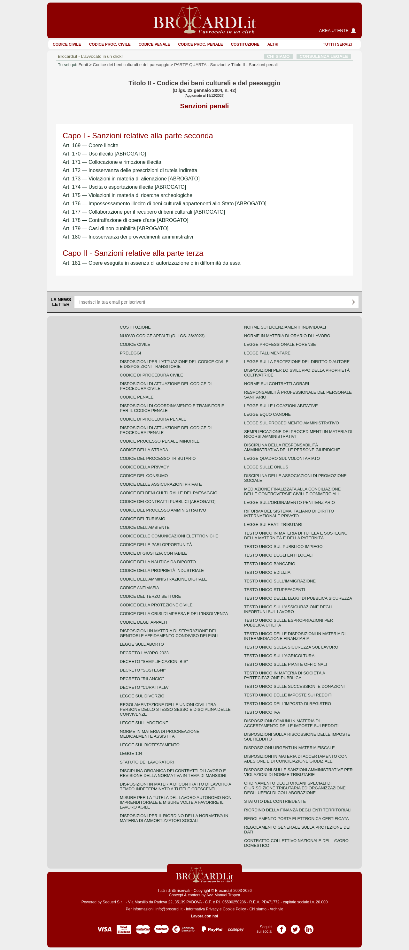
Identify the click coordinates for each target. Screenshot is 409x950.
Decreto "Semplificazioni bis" (154, 661)
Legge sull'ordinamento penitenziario (289, 502)
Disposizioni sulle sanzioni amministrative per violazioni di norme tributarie (298, 772)
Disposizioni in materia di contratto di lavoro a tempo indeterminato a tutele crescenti (175, 786)
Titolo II (254, 64)
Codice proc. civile (110, 44)
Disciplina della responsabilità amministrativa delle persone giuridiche (292, 447)
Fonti (83, 64)
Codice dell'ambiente (145, 527)
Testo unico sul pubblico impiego (283, 546)
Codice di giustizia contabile (153, 553)
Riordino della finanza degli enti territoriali (297, 810)
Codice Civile (67, 44)
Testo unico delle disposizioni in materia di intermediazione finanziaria (294, 636)
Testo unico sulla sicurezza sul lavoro (291, 647)
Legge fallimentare (267, 353)
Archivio (276, 909)
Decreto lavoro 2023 (144, 652)
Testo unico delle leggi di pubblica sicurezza (298, 598)
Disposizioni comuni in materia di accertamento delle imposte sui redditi (291, 723)
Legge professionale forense (280, 344)
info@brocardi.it (169, 909)
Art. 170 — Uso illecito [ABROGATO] (104, 153)
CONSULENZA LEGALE (324, 56)
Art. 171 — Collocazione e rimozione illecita (112, 162)
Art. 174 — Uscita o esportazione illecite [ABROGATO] (124, 187)
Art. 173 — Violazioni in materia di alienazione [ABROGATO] (131, 178)
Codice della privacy (144, 467)
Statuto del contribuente (275, 801)
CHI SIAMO (278, 56)
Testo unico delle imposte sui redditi (288, 695)
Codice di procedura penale (153, 419)
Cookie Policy (234, 909)
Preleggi (130, 353)
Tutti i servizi (337, 44)
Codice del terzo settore (150, 596)
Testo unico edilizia (267, 572)
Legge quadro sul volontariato (282, 458)
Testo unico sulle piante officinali (285, 664)
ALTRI (272, 44)
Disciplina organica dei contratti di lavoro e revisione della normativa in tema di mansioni (173, 773)
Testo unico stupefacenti (274, 589)
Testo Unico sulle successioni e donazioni (294, 686)
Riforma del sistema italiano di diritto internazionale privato (289, 513)
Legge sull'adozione (144, 722)
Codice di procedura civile (151, 375)
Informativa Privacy (202, 909)
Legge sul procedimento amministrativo (291, 423)
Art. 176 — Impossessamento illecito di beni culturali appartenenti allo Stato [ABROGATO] (164, 203)
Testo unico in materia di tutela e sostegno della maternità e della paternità (296, 535)
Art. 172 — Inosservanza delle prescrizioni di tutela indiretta (130, 170)
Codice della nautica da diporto (158, 561)
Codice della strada (144, 449)
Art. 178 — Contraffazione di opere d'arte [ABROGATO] (125, 220)
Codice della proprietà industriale (162, 570)
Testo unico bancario (269, 563)
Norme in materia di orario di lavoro (287, 335)
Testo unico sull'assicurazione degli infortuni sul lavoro (288, 609)
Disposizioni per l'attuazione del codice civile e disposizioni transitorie (174, 364)
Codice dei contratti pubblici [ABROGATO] (167, 501)
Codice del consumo (144, 475)
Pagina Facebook (281, 927)
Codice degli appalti (143, 622)
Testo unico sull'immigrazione (280, 581)
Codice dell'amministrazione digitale (163, 579)
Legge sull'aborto (142, 644)
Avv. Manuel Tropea (223, 895)
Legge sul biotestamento (150, 744)
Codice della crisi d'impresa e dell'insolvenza (174, 613)
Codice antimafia (139, 587)
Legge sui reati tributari (273, 524)
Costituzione (245, 44)
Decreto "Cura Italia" (144, 687)
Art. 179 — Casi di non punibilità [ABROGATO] (115, 228)
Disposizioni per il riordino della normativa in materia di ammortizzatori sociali (174, 818)
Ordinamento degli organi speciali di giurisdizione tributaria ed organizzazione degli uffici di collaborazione (294, 788)
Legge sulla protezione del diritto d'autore (297, 361)
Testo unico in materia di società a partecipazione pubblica (284, 675)
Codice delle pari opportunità (156, 544)
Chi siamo (257, 909)
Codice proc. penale (200, 44)
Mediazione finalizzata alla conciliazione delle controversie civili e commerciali (292, 491)
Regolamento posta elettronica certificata (296, 818)
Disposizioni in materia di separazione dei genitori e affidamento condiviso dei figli (169, 633)
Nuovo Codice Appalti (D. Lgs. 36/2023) (162, 335)
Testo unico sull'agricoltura (279, 655)
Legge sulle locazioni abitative (281, 405)
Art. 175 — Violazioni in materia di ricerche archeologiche (127, 195)
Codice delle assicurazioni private (161, 484)
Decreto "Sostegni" (143, 670)
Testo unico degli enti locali (278, 555)
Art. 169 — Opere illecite (90, 145)
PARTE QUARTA (200, 64)
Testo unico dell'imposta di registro (287, 703)
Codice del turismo (142, 518)
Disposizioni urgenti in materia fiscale (289, 747)
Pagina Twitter (295, 927)
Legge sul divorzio (142, 696)
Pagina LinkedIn (309, 927)
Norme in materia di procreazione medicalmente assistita (159, 734)
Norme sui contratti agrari (276, 383)
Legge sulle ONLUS (266, 467)
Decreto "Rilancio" (142, 678)
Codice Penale (154, 44)
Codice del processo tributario (158, 458)
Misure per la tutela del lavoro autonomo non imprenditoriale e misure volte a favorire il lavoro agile (175, 802)
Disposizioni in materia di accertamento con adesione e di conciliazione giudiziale (295, 759)
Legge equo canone (267, 414)
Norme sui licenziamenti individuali (285, 327)
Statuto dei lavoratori (147, 762)
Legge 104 (131, 753)
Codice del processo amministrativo (163, 510)
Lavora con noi (204, 916)
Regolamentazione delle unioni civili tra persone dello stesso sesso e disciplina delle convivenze (175, 709)
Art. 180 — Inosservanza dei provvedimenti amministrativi (128, 236)
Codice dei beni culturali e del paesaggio (131, 64)
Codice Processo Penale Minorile (159, 441)
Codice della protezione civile (156, 605)
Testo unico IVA (262, 712)
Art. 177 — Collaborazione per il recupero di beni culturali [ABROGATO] (144, 212)
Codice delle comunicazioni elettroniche (169, 536)
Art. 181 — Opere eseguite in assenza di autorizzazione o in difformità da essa (151, 263)
